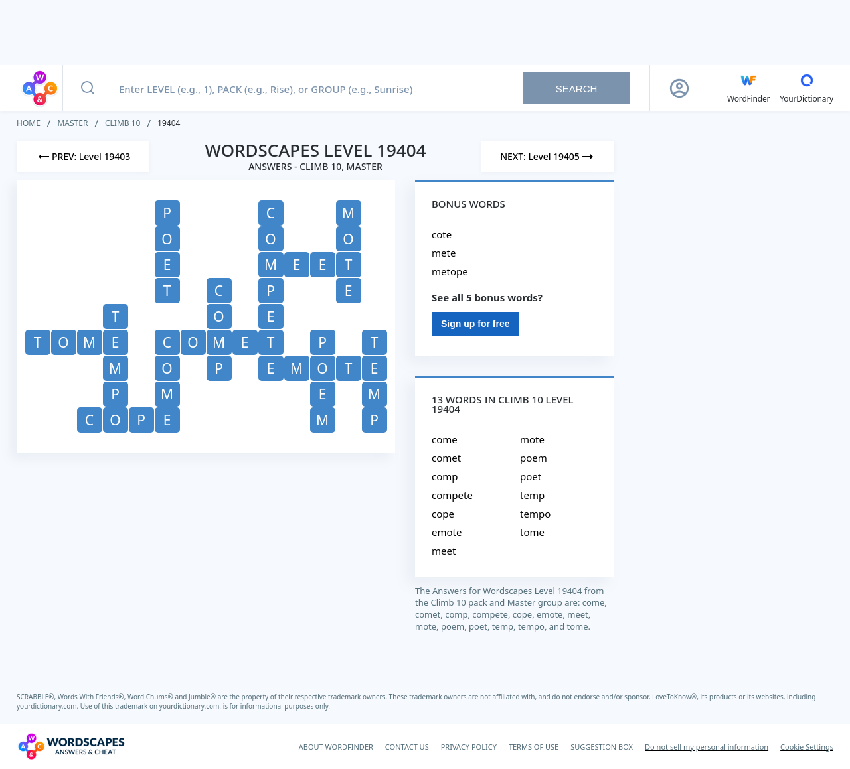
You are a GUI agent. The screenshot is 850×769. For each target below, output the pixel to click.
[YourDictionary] (806, 88)
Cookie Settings (806, 747)
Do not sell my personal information (706, 747)
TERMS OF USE (533, 747)
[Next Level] (547, 156)
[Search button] (87, 88)
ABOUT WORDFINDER (336, 747)
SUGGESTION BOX (601, 747)
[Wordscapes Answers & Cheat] (71, 746)
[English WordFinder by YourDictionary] (748, 88)
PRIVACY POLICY (469, 747)
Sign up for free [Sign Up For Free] (475, 323)
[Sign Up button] (679, 88)
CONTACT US (407, 747)
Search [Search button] (577, 88)
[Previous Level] (83, 156)
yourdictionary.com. (48, 706)
